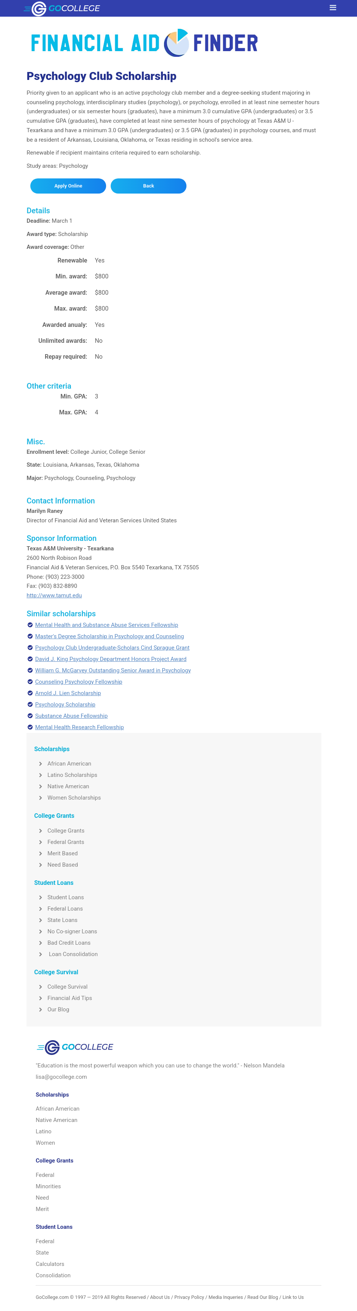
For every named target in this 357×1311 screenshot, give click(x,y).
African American (62, 763)
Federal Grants (59, 842)
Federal (45, 1175)
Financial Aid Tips (63, 998)
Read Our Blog (262, 1297)
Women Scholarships (67, 797)
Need (42, 1197)
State (42, 1252)
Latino (44, 1131)
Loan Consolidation (66, 954)
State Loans (55, 920)
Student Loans (59, 897)
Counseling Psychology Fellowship (78, 681)
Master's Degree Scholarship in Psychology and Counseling (109, 636)
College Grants (59, 830)
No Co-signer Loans (65, 931)
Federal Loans (58, 908)
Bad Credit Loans (62, 942)
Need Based (56, 864)
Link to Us (293, 1297)
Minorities (48, 1186)
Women (45, 1142)
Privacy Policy (189, 1297)
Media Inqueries (225, 1297)
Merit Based (56, 853)
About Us (160, 1297)
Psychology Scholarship (65, 704)
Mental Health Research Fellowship (79, 727)
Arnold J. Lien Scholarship (68, 693)
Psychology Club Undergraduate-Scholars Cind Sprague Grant (112, 647)
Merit (42, 1209)
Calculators (50, 1264)
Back (148, 186)
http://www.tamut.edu (54, 595)
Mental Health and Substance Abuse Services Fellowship (106, 625)
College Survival (61, 986)
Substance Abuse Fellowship (71, 716)
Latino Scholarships (65, 775)
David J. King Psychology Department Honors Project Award (111, 659)
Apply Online (68, 186)
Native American (61, 786)
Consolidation (53, 1275)
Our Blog (51, 1009)
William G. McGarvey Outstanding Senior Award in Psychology (113, 670)
